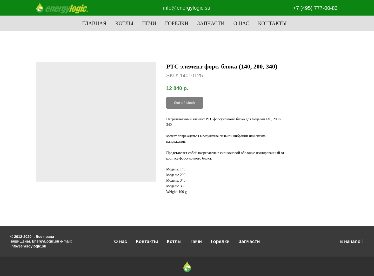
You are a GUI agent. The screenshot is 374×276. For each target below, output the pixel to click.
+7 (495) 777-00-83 (315, 8)
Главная (94, 23)
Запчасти (210, 23)
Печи (149, 23)
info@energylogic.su (186, 8)
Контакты (272, 23)
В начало (351, 242)
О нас (241, 23)
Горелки (176, 23)
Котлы (124, 23)
